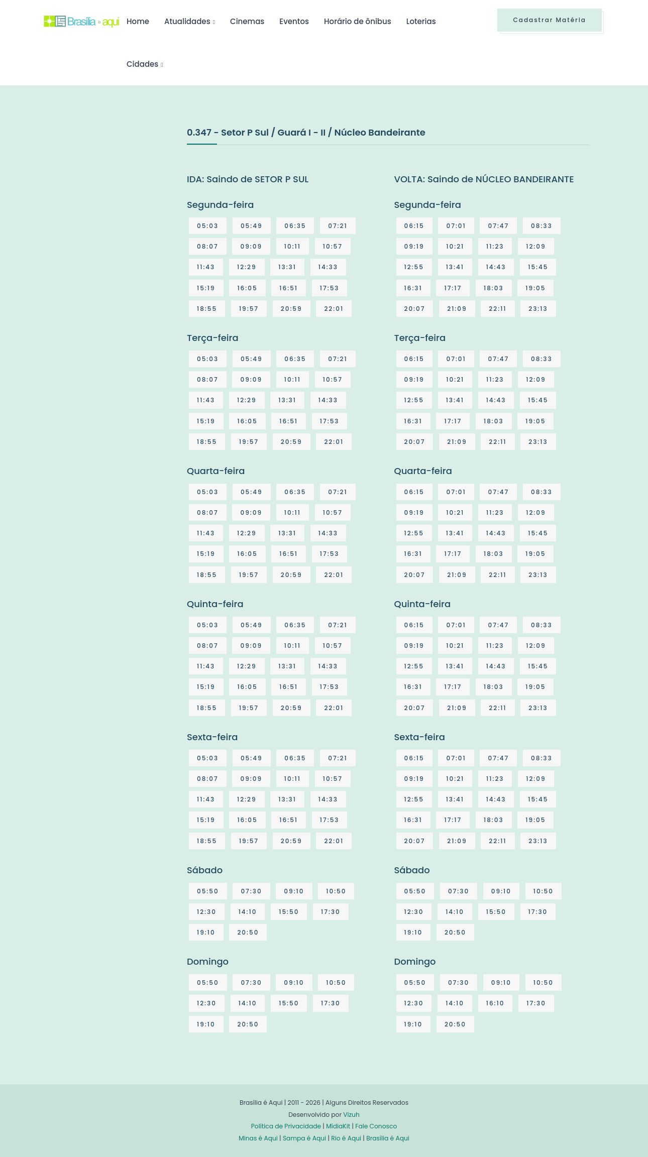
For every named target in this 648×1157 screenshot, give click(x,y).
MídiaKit (338, 1126)
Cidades (142, 64)
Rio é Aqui (346, 1138)
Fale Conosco (376, 1126)
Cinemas (247, 21)
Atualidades (187, 21)
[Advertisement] (119, 200)
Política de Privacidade (286, 1126)
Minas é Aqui (258, 1138)
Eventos (294, 21)
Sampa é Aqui (304, 1138)
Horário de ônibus (357, 21)
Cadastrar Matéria (549, 20)
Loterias (421, 21)
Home (138, 21)
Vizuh (351, 1114)
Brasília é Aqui (387, 1138)
